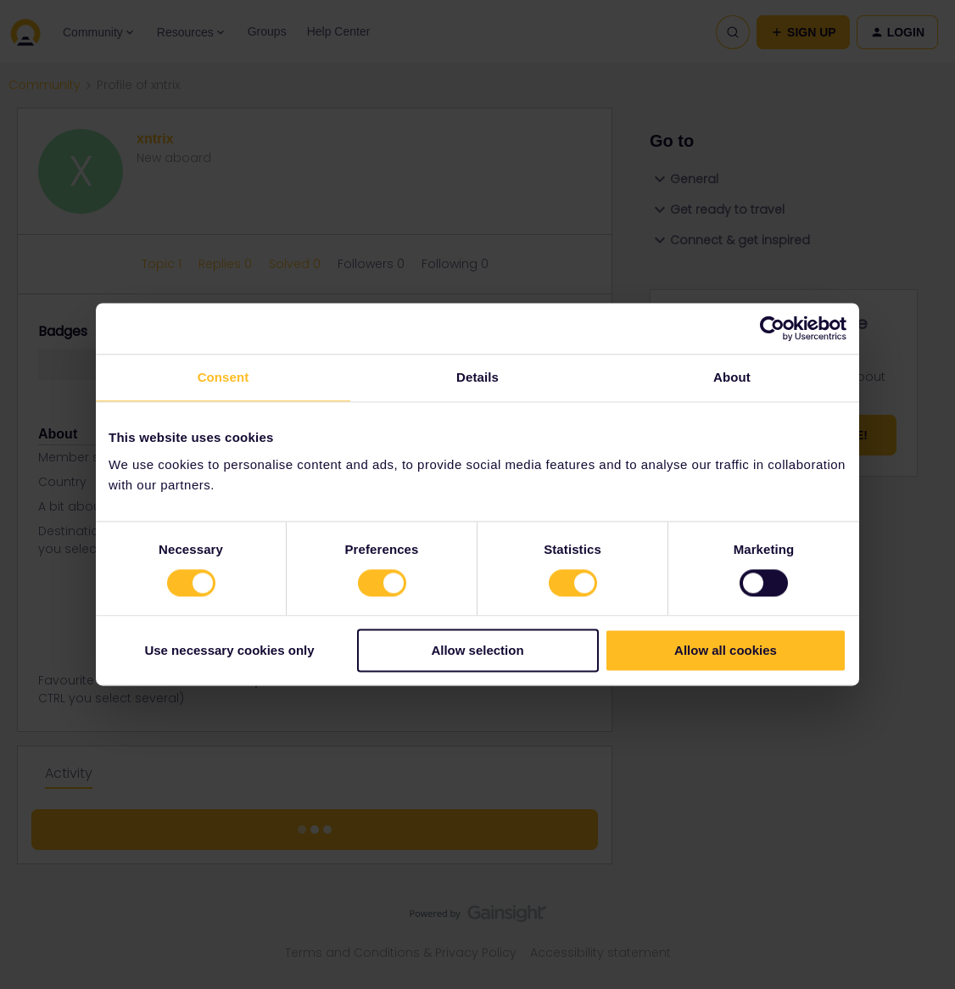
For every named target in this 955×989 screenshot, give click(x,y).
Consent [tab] (223, 377)
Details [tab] (477, 377)
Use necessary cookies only (229, 651)
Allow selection (477, 651)
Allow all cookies (725, 651)
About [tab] (732, 377)
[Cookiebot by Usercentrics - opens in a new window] (772, 328)
